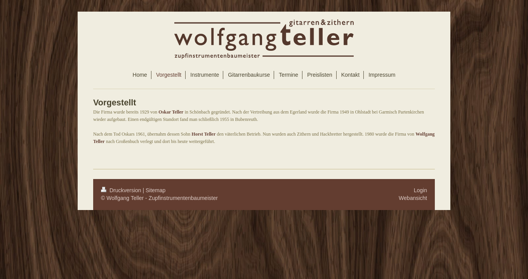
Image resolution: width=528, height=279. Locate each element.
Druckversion (121, 190)
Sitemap (155, 190)
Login (420, 190)
